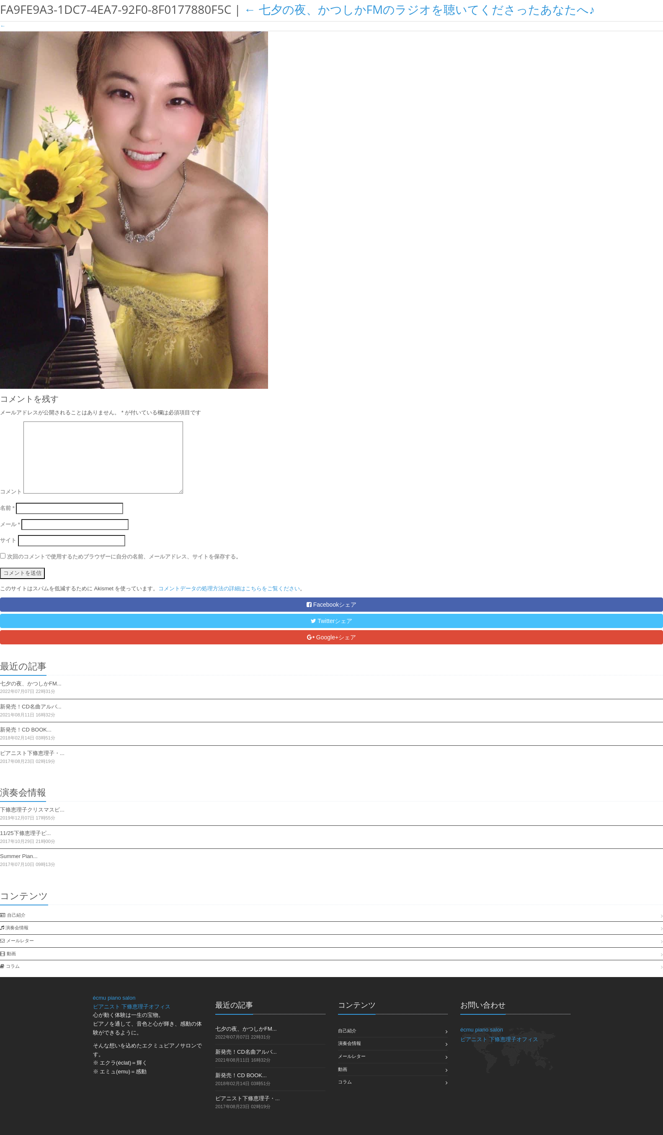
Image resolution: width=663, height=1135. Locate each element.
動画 (11, 953)
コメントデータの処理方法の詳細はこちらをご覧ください (229, 588)
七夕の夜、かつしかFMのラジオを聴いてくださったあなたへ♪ (419, 9)
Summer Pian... (19, 856)
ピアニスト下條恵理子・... (32, 753)
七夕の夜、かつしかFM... (31, 683)
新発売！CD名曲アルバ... (31, 706)
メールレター (20, 940)
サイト (8, 540)
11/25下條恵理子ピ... (25, 833)
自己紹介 (16, 915)
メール (10, 524)
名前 (7, 508)
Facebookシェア (331, 604)
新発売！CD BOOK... (26, 730)
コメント (11, 492)
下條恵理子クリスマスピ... (32, 810)
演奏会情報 (16, 927)
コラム (13, 966)
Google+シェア (331, 637)
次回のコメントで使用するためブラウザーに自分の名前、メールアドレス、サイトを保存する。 (124, 556)
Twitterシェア (332, 621)
